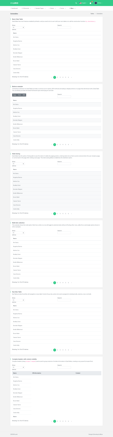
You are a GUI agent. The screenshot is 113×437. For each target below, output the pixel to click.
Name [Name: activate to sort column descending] (15, 33)
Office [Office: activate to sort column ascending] (67, 33)
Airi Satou (16, 37)
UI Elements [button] (26, 8)
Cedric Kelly (16, 72)
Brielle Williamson (18, 57)
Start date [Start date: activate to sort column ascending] (91, 33)
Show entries (18, 27)
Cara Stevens (16, 68)
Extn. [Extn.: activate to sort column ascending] (96, 377)
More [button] (72, 8)
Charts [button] (52, 8)
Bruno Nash (16, 61)
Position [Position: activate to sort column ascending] (37, 33)
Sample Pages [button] (39, 8)
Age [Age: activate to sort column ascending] (83, 33)
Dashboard (14, 8)
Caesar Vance (17, 64)
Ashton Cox (16, 45)
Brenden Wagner (17, 53)
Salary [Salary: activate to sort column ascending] (67, 377)
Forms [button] (62, 8)
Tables (92, 13)
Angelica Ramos (17, 41)
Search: (64, 27)
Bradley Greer (17, 49)
